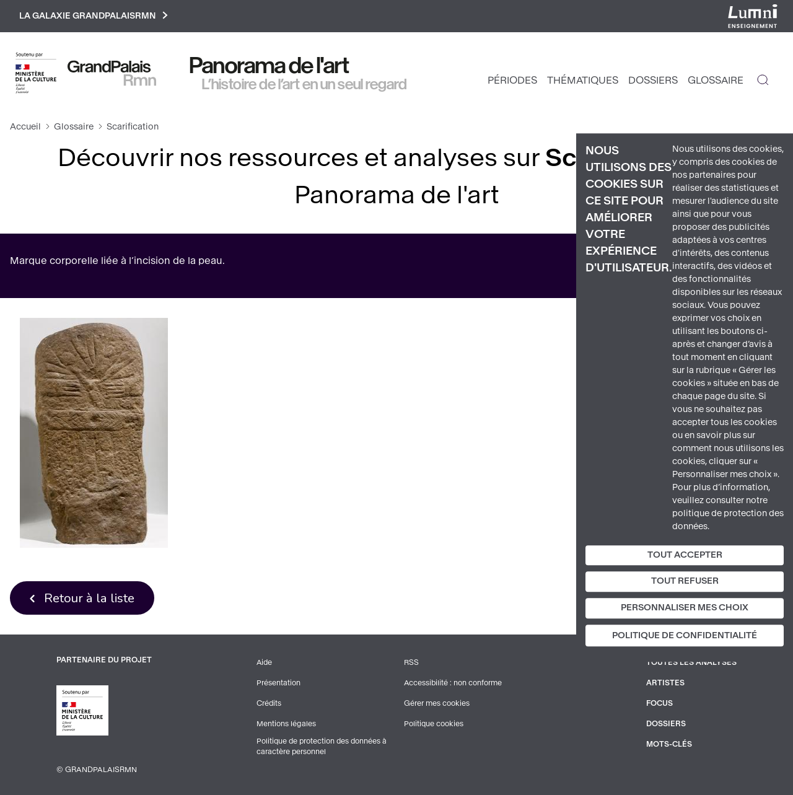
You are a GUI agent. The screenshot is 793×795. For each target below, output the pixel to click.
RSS (411, 664)
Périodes (512, 81)
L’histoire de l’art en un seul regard (304, 84)
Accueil (25, 127)
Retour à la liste (90, 598)
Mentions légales (286, 723)
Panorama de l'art (269, 66)
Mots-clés (669, 743)
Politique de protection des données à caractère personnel (323, 746)
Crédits (269, 704)
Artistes (665, 684)
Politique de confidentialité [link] (684, 635)
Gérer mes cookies (437, 704)
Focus (659, 704)
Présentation (278, 684)
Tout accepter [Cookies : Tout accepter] (684, 555)
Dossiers (653, 81)
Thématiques (582, 81)
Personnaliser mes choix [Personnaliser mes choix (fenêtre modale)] (684, 607)
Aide (264, 664)
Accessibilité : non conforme (453, 684)
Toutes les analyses (691, 664)
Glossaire (715, 81)
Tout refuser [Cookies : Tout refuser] (685, 581)
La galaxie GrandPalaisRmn (95, 16)
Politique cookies (434, 723)
